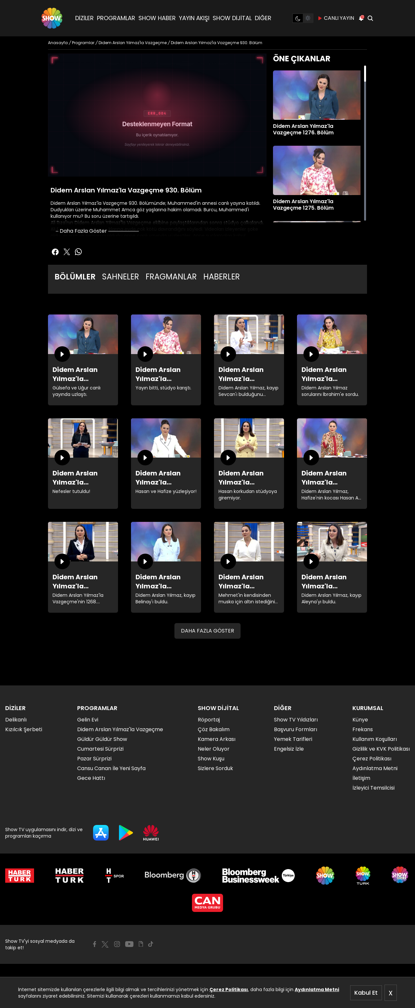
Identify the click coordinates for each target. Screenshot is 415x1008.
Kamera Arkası (216, 739)
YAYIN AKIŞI (194, 18)
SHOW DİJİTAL (232, 18)
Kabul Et (366, 993)
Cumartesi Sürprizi (100, 749)
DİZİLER (84, 18)
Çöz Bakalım (214, 729)
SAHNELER (120, 276)
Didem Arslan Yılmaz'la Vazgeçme (120, 729)
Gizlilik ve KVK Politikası (381, 749)
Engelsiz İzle (289, 749)
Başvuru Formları (295, 729)
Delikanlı (16, 719)
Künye (360, 719)
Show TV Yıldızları (296, 719)
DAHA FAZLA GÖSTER (207, 630)
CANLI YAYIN (335, 18)
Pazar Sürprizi (94, 758)
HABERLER (221, 276)
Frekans (362, 729)
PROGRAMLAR (116, 18)
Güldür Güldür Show (102, 739)
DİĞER (263, 18)
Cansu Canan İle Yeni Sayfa (111, 768)
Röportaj (209, 719)
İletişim (361, 778)
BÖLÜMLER (75, 276)
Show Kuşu (211, 758)
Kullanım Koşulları (374, 739)
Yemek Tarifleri (293, 739)
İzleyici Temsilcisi (373, 788)
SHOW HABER (157, 18)
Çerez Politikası (228, 989)
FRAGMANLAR (171, 276)
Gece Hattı (91, 778)
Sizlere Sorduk (215, 768)
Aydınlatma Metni (317, 989)
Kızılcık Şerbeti (23, 729)
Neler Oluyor (214, 749)
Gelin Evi (87, 719)
